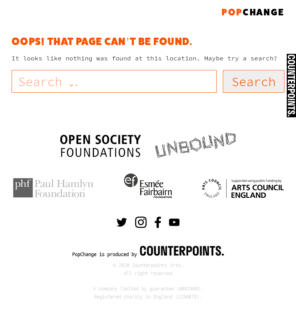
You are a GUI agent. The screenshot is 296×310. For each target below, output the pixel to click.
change (253, 12)
